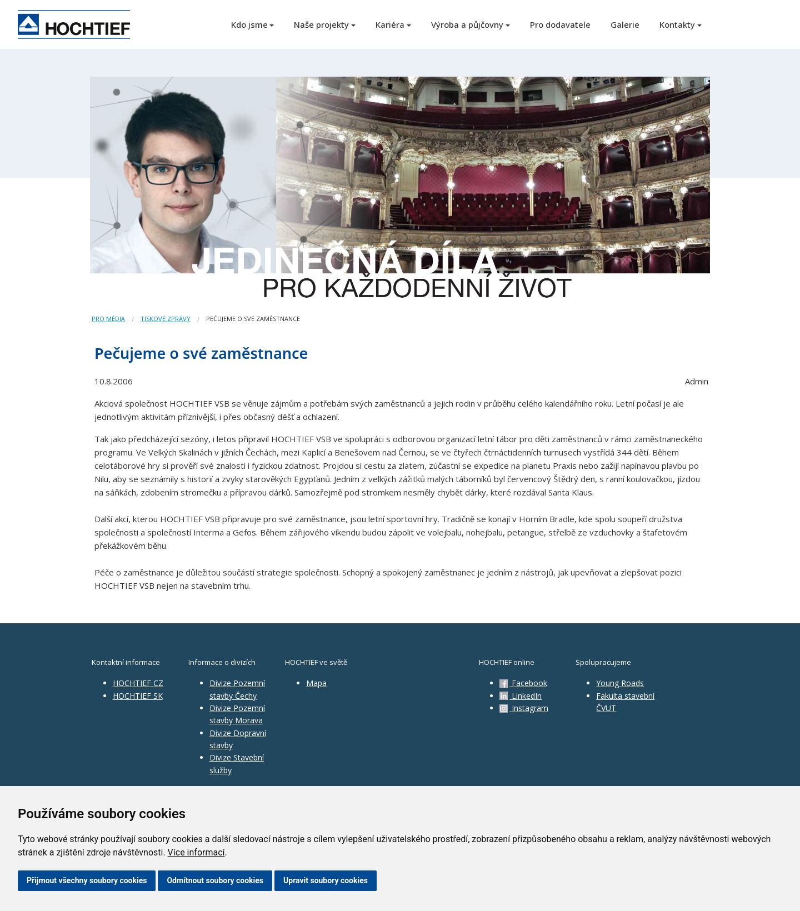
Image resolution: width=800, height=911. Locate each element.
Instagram (523, 708)
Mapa (316, 683)
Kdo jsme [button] (249, 24)
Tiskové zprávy (166, 318)
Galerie (625, 24)
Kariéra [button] (390, 24)
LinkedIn (520, 695)
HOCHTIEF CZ (138, 683)
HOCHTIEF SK (138, 695)
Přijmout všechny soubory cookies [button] (87, 880)
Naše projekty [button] (321, 24)
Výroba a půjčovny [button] (467, 24)
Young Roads (620, 683)
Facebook (523, 683)
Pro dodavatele (560, 24)
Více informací (196, 852)
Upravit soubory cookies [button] (325, 880)
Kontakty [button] (677, 24)
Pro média (108, 318)
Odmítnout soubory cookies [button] (215, 880)
